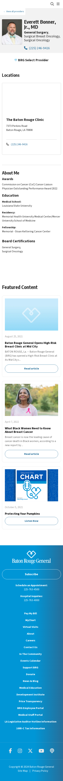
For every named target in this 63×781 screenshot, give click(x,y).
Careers (30, 640)
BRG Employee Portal (30, 708)
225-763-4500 (31, 589)
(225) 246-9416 (37, 48)
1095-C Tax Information (30, 728)
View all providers (15, 11)
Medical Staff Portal (30, 715)
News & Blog (30, 681)
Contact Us (30, 647)
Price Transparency (30, 701)
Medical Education (30, 688)
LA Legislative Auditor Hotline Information (30, 722)
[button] (59, 4)
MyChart (30, 620)
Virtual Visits (30, 627)
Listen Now (31, 498)
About (30, 634)
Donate (30, 674)
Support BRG (30, 667)
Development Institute (30, 694)
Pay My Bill (30, 613)
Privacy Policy (40, 771)
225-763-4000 (31, 600)
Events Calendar (30, 661)
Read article (31, 336)
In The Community (30, 654)
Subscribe (31, 574)
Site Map (23, 771)
